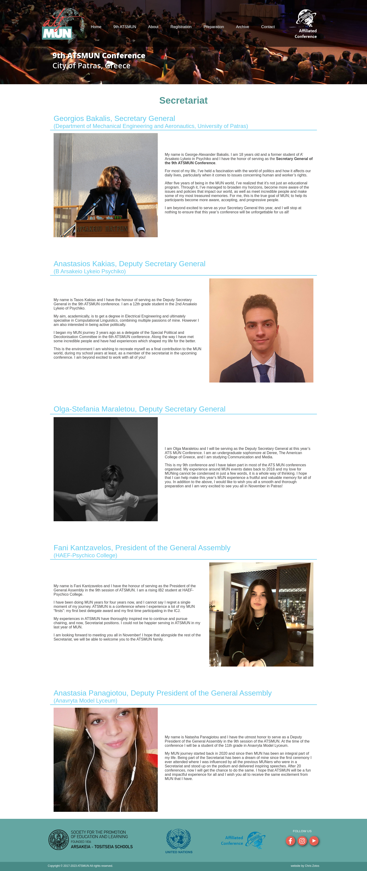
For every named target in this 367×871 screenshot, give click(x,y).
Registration (180, 27)
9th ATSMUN (124, 27)
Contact (268, 27)
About (153, 27)
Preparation (214, 27)
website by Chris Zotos (305, 865)
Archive (242, 27)
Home (96, 27)
